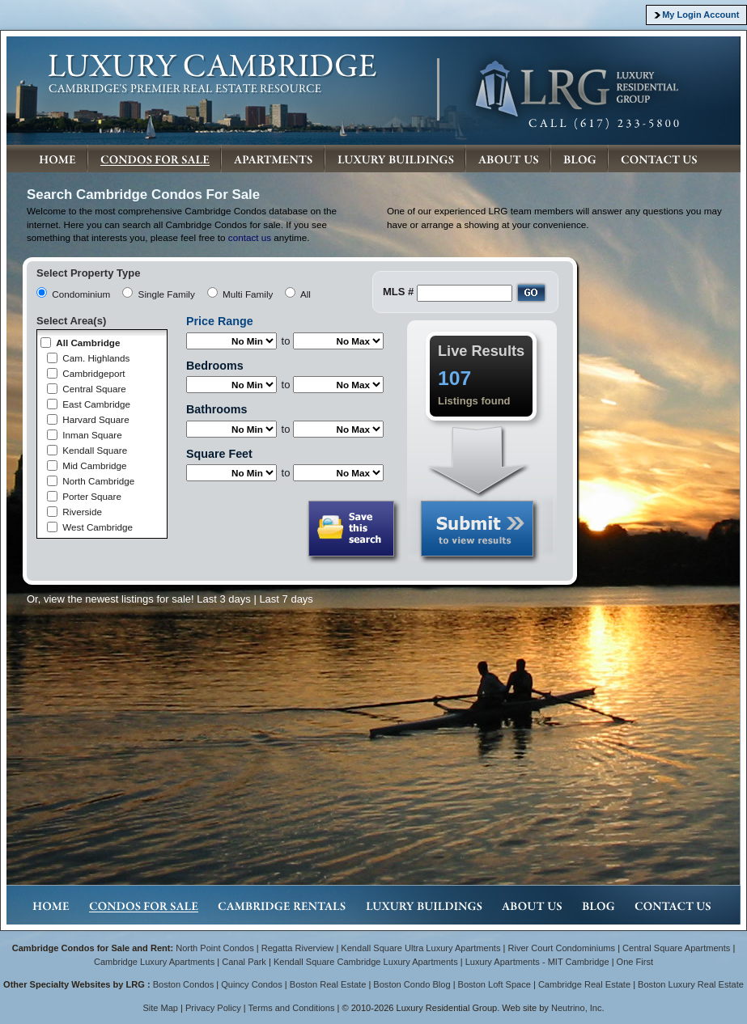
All (305, 294)
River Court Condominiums (561, 948)
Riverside (82, 511)
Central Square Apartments (676, 948)
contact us (249, 237)
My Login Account (700, 14)
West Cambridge (97, 527)
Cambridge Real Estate (584, 984)
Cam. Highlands (95, 358)
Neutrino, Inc (576, 1008)
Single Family (166, 294)
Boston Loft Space (494, 984)
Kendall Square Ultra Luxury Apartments (420, 948)
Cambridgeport (93, 373)
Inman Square (91, 434)
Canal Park (244, 962)
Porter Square (91, 496)
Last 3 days (224, 599)
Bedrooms (215, 365)
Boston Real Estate (328, 984)
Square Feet (219, 453)
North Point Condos (214, 948)
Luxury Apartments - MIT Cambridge (537, 962)
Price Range (219, 321)
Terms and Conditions (291, 1008)
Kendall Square (94, 450)
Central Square (94, 388)
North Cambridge (98, 481)
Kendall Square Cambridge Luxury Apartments (367, 962)
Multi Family (248, 294)
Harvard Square (95, 419)
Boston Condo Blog (411, 984)
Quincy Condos (251, 984)
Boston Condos (183, 984)
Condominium (81, 294)
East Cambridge (96, 404)
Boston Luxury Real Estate (691, 984)
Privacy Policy (213, 1008)
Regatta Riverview (297, 948)
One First (635, 962)
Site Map (160, 1008)
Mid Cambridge (94, 465)
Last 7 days (286, 599)
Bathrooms (216, 409)
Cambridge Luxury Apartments (154, 962)
